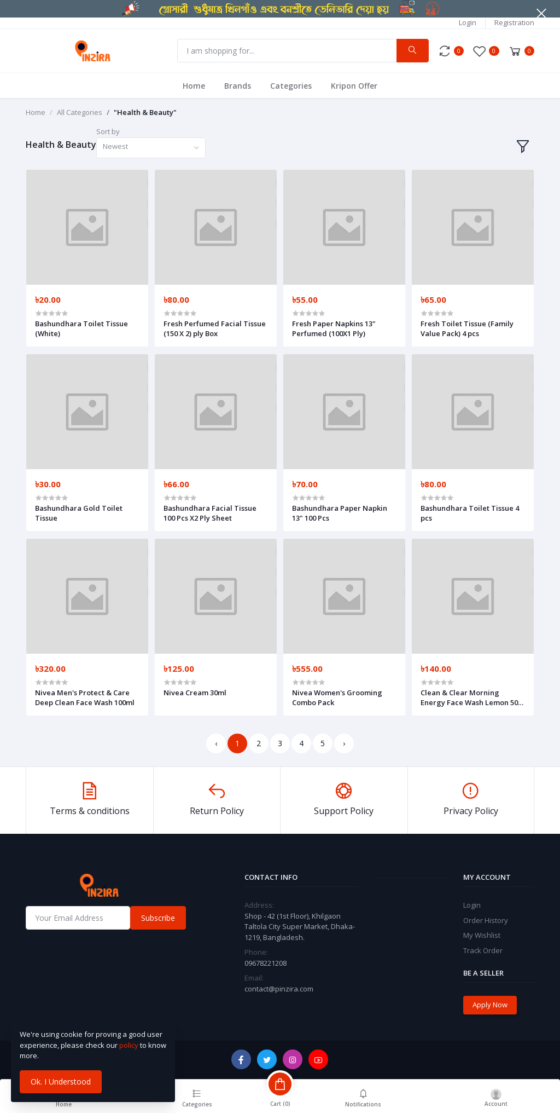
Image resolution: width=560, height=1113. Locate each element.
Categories (291, 85)
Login (467, 22)
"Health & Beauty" (145, 112)
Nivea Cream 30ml (195, 692)
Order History (485, 920)
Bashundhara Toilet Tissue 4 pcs (470, 513)
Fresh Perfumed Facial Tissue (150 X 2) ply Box (215, 328)
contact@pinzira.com (278, 989)
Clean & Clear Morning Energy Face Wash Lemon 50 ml (469, 697)
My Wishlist (481, 935)
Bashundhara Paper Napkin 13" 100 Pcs (339, 513)
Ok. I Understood (61, 1081)
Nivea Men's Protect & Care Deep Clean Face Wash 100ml (85, 697)
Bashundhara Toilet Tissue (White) (81, 328)
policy (128, 1045)
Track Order (483, 950)
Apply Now (490, 1005)
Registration (514, 22)
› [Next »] (344, 743)
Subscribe (158, 918)
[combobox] (151, 148)
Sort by (108, 131)
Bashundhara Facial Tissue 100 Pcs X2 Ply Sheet (210, 513)
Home (194, 85)
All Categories (79, 112)
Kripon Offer (354, 85)
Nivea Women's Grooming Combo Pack (337, 697)
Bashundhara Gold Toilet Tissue (78, 513)
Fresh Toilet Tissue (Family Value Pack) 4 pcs (467, 328)
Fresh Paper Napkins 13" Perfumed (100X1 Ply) (334, 328)
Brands (237, 85)
